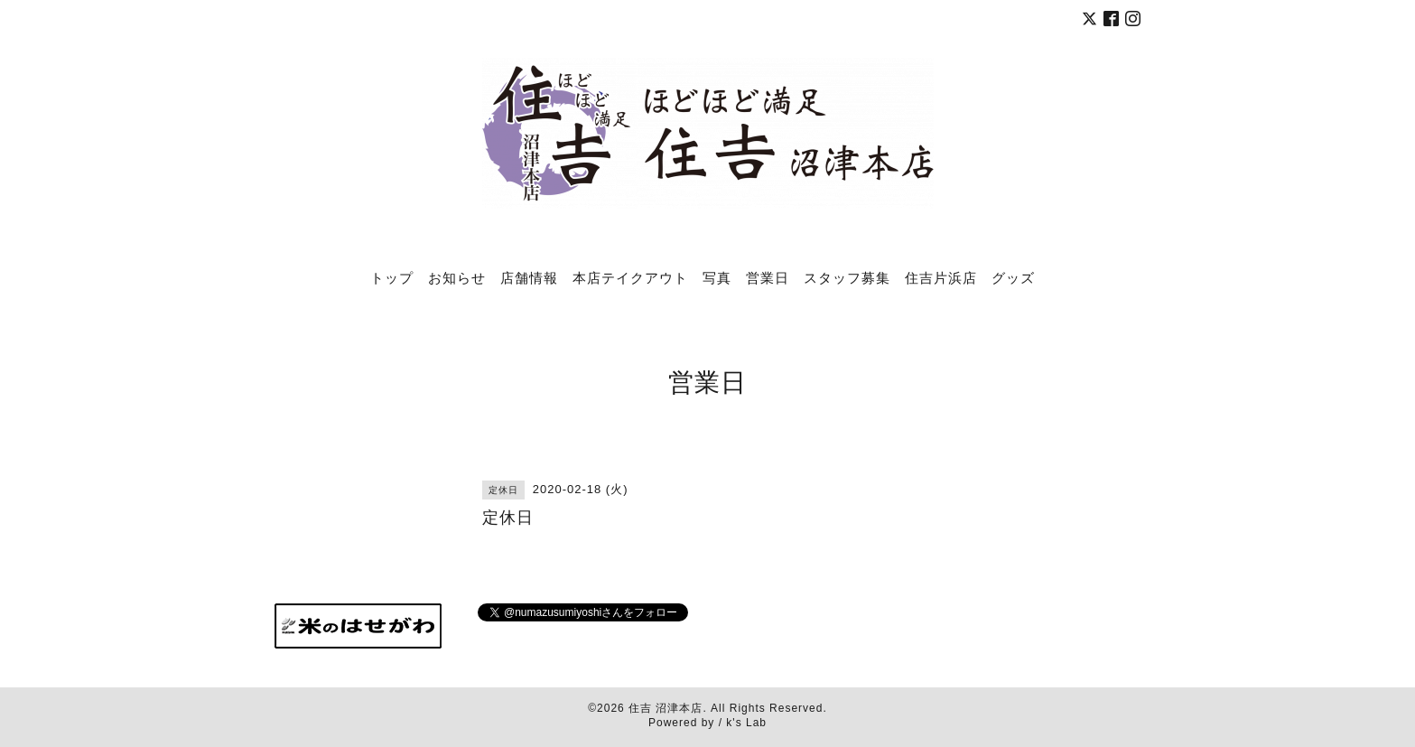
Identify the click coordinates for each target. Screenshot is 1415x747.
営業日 (767, 277)
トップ (392, 277)
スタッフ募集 (847, 277)
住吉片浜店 (941, 277)
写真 (717, 277)
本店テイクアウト (630, 277)
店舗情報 (529, 277)
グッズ (1013, 277)
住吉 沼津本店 (665, 708)
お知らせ (457, 277)
